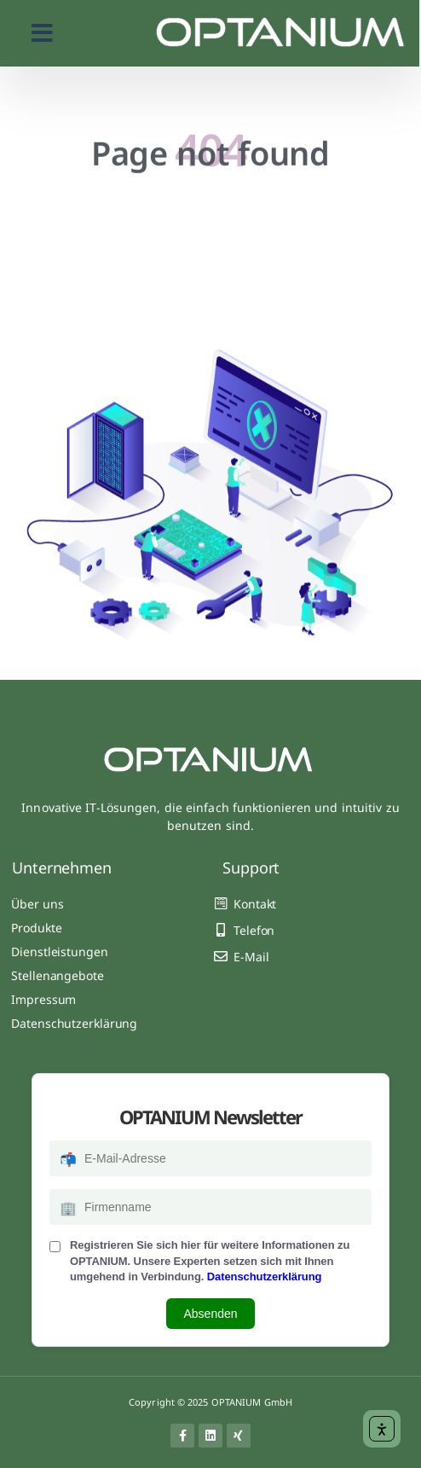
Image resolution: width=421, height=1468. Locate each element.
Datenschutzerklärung (264, 1276)
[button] (42, 33)
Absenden (210, 1313)
